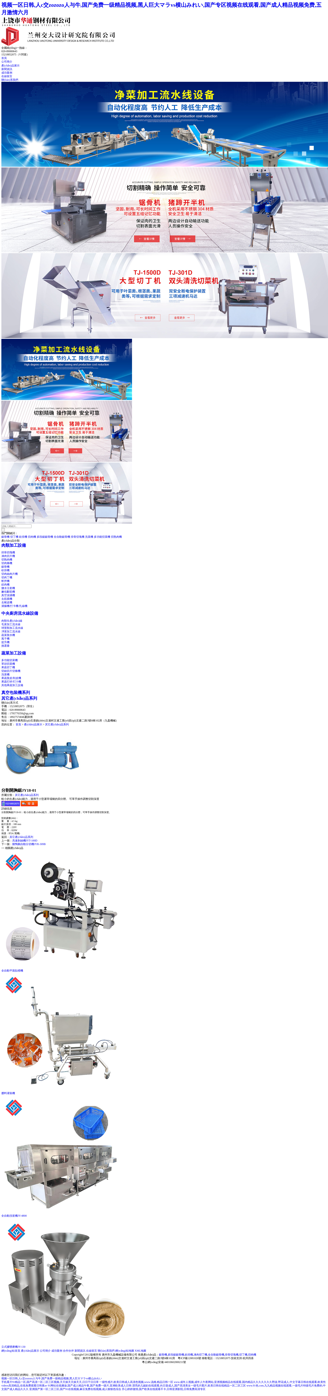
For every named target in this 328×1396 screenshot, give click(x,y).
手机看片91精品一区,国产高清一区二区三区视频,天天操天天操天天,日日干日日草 (50, 1382)
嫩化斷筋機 (8, 591)
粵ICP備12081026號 (189, 1358)
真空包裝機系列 (15, 692)
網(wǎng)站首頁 (10, 1350)
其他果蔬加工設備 (12, 685)
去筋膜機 (6, 598)
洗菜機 (89, 536)
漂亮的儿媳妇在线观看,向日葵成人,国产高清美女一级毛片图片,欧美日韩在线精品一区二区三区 (189, 1385)
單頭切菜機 (8, 663)
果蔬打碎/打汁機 (11, 681)
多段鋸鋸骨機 (45, 536)
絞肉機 (5, 584)
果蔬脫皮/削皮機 (11, 678)
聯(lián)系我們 (9, 79)
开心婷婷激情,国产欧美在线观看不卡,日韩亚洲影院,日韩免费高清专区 (164, 1389)
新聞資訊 (6, 69)
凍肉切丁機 (200, 1354)
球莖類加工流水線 (12, 627)
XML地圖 (140, 1350)
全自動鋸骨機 (62, 536)
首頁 (4, 58)
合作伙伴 (68, 1350)
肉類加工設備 (13, 545)
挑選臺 (5, 645)
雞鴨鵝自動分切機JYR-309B (29, 844)
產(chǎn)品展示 (10, 65)
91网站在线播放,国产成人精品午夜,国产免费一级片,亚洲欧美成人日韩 (90, 1385)
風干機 (5, 638)
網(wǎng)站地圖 (124, 1350)
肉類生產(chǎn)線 (11, 620)
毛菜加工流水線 (10, 624)
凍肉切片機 (8, 556)
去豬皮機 (6, 602)
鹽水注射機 (8, 588)
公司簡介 (6, 61)
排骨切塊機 (77, 536)
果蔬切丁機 (8, 667)
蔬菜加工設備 (13, 653)
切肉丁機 (6, 577)
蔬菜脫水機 (8, 635)
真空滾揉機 (8, 595)
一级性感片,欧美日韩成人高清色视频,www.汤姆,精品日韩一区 (136, 1382)
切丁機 (14, 536)
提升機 (5, 642)
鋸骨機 (5, 536)
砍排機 (23, 536)
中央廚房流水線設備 (19, 613)
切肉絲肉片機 (9, 573)
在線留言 (6, 76)
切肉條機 (6, 563)
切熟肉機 (116, 536)
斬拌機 (5, 581)
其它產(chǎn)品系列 (19, 698)
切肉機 (32, 536)
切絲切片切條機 (10, 670)
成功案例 (6, 72)
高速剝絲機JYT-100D (24, 840)
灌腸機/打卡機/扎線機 (14, 606)
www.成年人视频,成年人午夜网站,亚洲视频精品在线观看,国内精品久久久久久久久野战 (226, 1382)
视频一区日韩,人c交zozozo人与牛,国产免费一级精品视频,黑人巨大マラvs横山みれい (51, 1378)
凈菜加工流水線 (10, 631)
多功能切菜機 (102, 536)
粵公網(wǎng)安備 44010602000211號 (164, 1362)
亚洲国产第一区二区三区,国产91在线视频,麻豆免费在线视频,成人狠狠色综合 (75, 1389)
